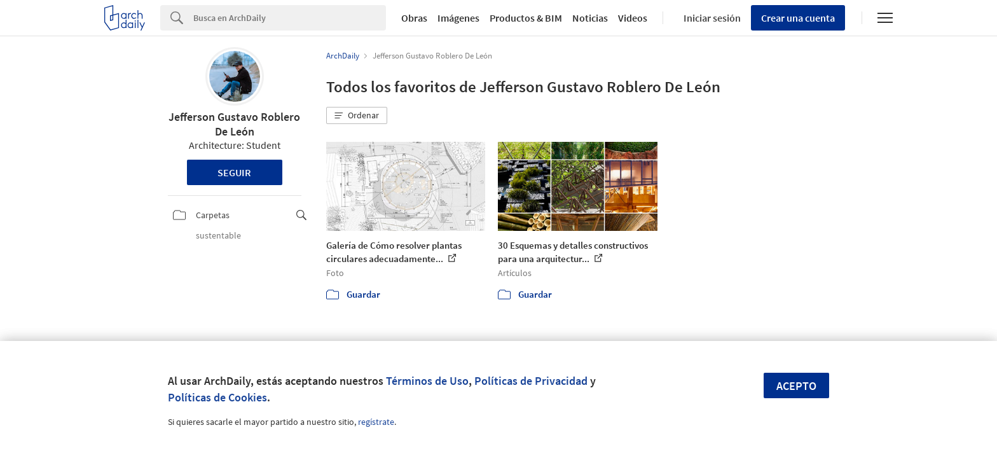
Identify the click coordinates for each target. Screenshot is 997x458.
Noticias (590, 18)
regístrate (376, 421)
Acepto (796, 385)
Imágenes (458, 18)
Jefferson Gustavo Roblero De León (234, 124)
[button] (356, 116)
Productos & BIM (526, 18)
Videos (632, 18)
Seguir (234, 172)
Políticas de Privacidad (531, 380)
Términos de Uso (427, 380)
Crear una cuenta (798, 17)
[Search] (289, 18)
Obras (414, 18)
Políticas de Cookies (217, 397)
